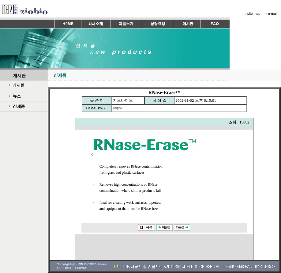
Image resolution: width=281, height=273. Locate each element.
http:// (118, 108)
